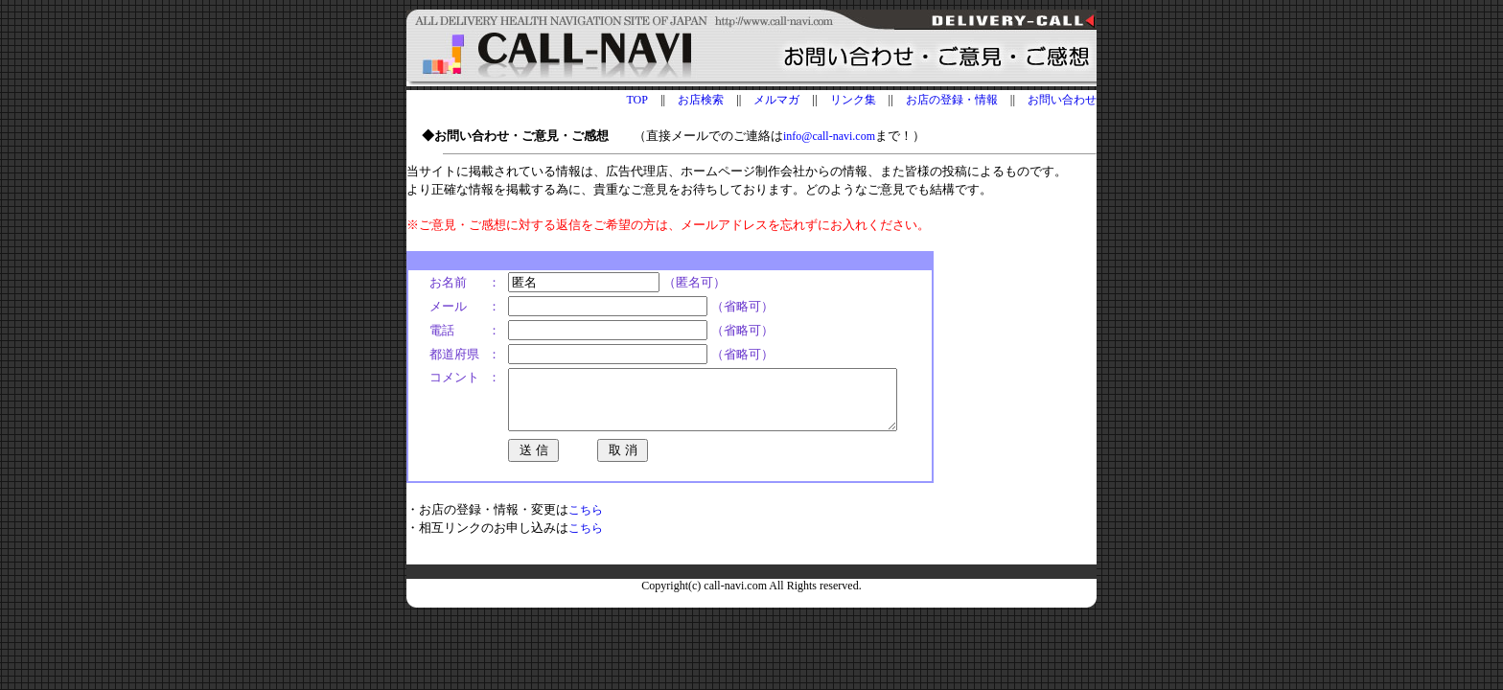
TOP (636, 99)
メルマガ (776, 99)
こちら (585, 521)
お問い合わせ (1062, 99)
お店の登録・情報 (952, 99)
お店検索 (701, 99)
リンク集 (853, 99)
